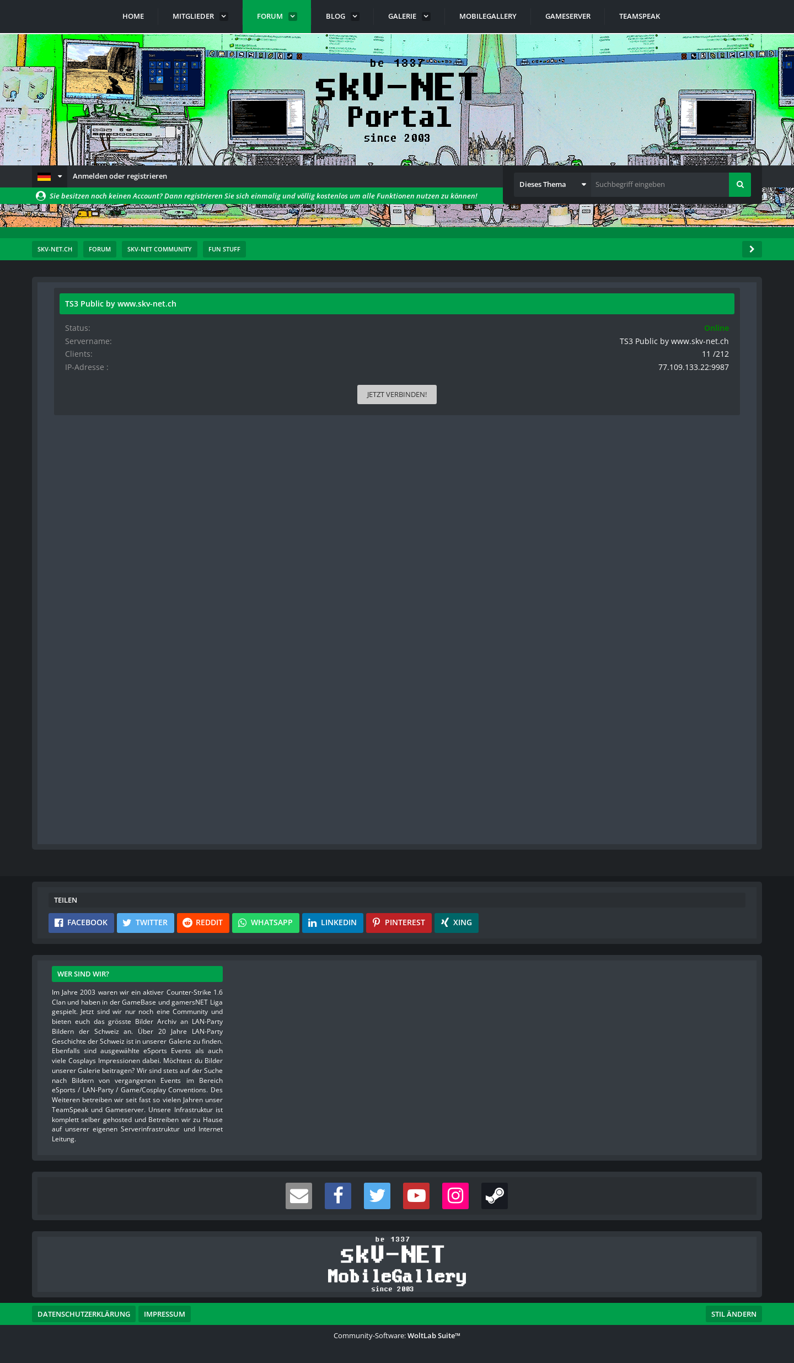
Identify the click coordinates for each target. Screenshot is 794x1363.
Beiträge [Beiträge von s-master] (77, 537)
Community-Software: (397, 1335)
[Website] (164, 364)
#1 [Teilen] (525, 363)
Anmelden (360, 822)
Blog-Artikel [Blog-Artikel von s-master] (82, 588)
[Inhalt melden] (524, 715)
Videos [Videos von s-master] (74, 571)
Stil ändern (734, 1314)
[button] (49, 176)
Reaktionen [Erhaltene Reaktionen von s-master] (81, 502)
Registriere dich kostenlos (320, 796)
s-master (117, 323)
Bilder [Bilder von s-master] (73, 554)
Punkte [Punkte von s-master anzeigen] (75, 519)
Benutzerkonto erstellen (265, 822)
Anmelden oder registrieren (120, 176)
